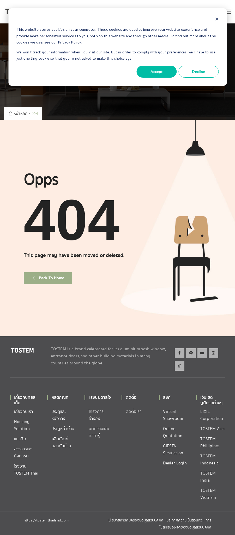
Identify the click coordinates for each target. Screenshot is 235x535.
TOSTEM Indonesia (209, 459)
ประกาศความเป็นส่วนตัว (184, 520)
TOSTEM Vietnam (208, 494)
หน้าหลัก (17, 113)
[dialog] (117, 47)
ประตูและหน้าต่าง (58, 415)
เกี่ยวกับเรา (23, 411)
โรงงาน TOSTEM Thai (26, 470)
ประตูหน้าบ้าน (63, 428)
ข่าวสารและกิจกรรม (23, 452)
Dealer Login (175, 463)
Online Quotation (172, 432)
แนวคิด (20, 439)
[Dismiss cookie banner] (217, 19)
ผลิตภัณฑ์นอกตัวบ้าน (61, 442)
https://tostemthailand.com (46, 520)
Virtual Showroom (173, 415)
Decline (198, 71)
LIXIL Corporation (211, 415)
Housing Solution (22, 425)
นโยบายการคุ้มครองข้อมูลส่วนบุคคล (136, 520)
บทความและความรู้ (99, 432)
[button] (48, 278)
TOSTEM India (208, 477)
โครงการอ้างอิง (96, 415)
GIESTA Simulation (173, 449)
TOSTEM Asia (212, 428)
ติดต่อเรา (133, 411)
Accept (156, 71)
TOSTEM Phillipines (210, 442)
